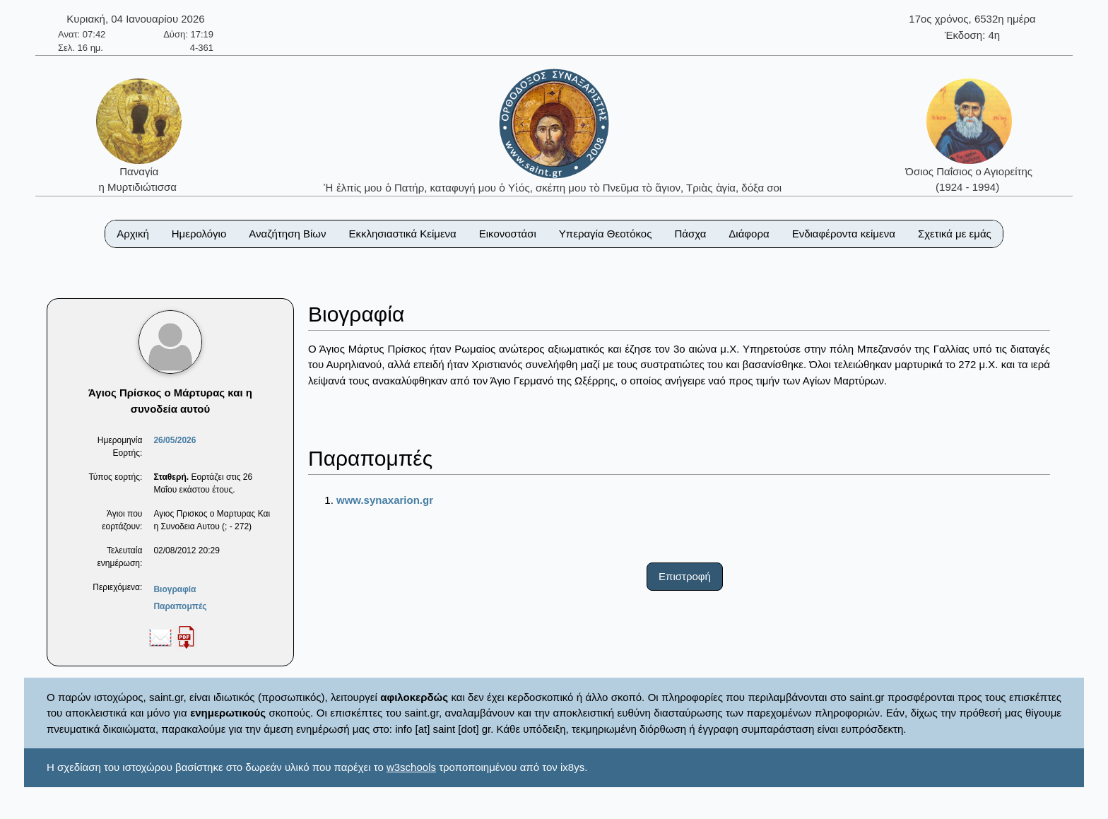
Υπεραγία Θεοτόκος (605, 234)
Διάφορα (749, 234)
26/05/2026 (174, 440)
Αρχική (133, 234)
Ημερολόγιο (199, 234)
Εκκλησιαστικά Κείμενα (402, 234)
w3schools (411, 767)
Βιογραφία (174, 589)
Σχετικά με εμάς (954, 234)
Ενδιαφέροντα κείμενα (843, 234)
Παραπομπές (179, 606)
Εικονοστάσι (507, 234)
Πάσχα (690, 234)
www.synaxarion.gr (384, 500)
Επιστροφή (685, 576)
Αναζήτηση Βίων (287, 234)
